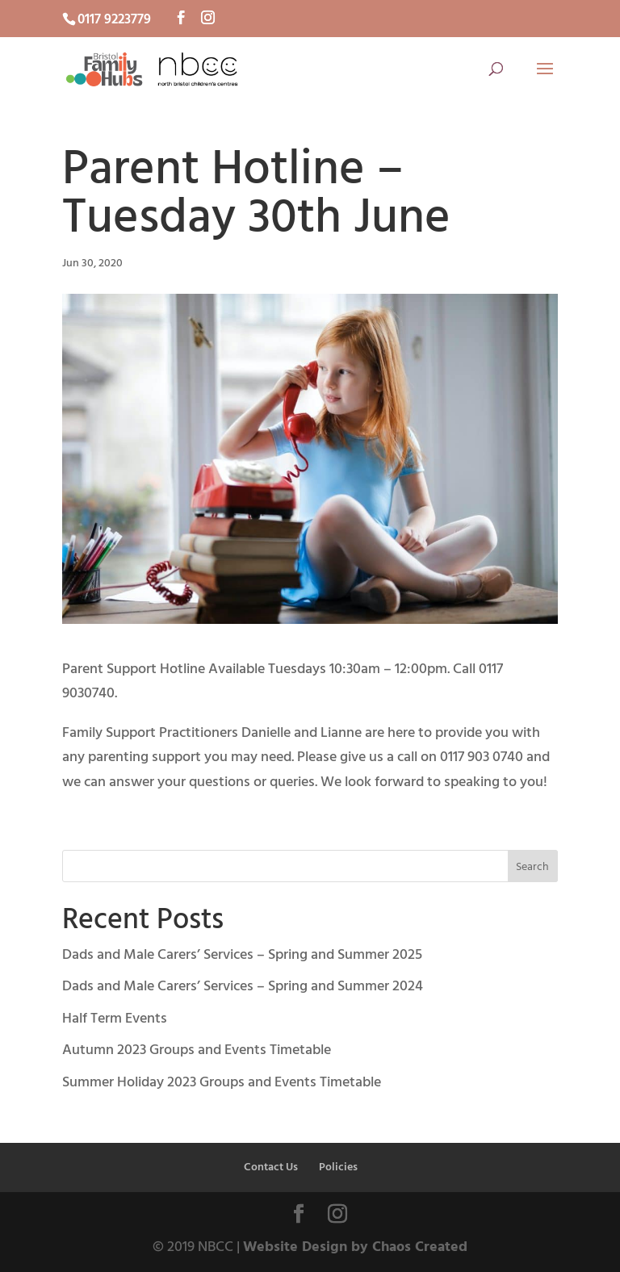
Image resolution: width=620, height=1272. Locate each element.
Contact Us (271, 1167)
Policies (338, 1167)
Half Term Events (114, 1019)
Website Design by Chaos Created (355, 1247)
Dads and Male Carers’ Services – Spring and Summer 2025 (242, 955)
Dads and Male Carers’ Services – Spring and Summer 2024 (242, 986)
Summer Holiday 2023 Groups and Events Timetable (221, 1082)
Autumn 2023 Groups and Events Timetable (196, 1050)
